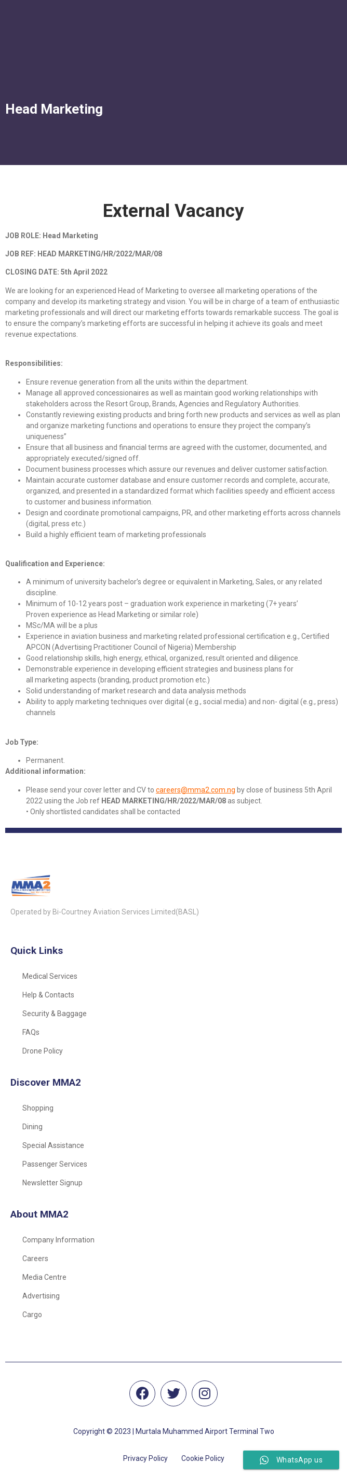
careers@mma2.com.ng (195, 790)
